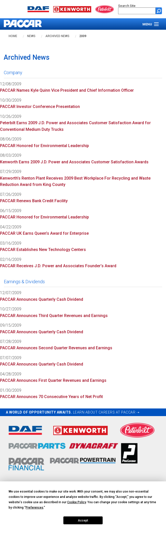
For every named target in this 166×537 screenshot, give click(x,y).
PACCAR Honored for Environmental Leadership (44, 145)
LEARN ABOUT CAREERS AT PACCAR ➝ (106, 412)
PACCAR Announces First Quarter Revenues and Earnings (53, 380)
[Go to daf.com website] (38, 8)
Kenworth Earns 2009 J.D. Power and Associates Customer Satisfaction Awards (74, 162)
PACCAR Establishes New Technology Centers (43, 249)
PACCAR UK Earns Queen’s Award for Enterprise (44, 233)
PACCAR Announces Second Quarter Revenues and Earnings (56, 347)
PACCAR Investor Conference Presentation (40, 106)
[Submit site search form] (159, 10)
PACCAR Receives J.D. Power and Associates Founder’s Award (58, 265)
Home (13, 36)
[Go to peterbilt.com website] (104, 8)
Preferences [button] (34, 507)
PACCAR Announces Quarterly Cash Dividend (41, 299)
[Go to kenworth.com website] (72, 8)
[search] (137, 10)
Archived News (57, 36)
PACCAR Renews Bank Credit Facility (34, 200)
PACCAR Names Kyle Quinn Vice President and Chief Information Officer (67, 90)
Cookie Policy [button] (76, 502)
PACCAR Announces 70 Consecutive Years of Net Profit (51, 396)
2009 (82, 36)
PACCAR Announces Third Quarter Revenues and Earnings (54, 315)
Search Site (127, 5)
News (31, 36)
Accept (83, 520)
